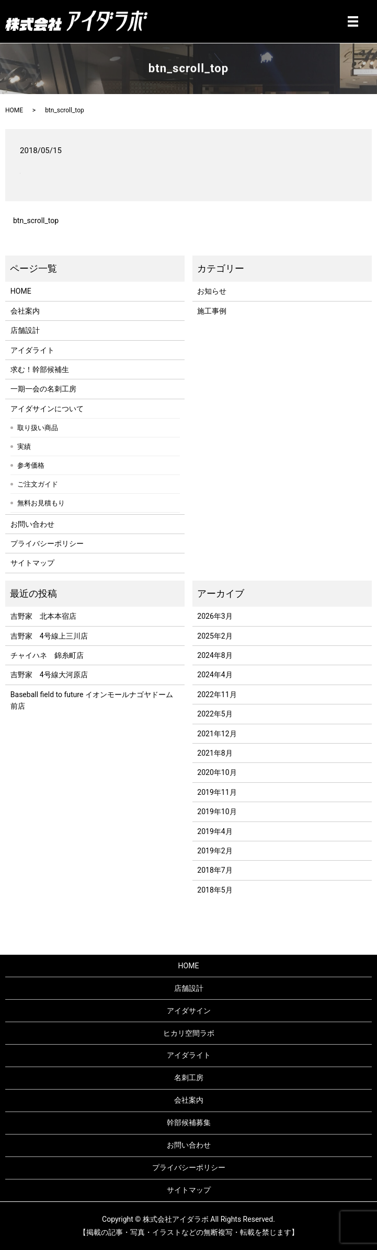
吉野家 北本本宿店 (43, 616)
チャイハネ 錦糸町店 (47, 655)
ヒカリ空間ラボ (188, 1033)
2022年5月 (214, 714)
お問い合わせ (32, 524)
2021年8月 (214, 753)
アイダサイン (189, 1010)
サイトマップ (32, 563)
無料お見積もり (41, 503)
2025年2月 (214, 636)
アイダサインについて (47, 408)
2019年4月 (214, 831)
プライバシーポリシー (47, 543)
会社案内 (25, 311)
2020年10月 (216, 772)
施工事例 (211, 311)
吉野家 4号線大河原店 (49, 674)
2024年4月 (214, 674)
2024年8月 (214, 655)
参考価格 (30, 465)
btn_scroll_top (36, 220)
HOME (14, 110)
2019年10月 (216, 811)
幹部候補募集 (189, 1122)
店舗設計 (25, 330)
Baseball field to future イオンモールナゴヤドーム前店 (91, 700)
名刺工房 (188, 1077)
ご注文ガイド (37, 484)
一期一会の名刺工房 (43, 389)
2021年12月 (216, 734)
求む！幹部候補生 (39, 369)
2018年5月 (214, 890)
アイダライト (32, 350)
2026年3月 (214, 616)
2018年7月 (214, 870)
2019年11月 (216, 792)
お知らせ (211, 291)
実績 (24, 446)
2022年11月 (216, 694)
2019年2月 (214, 851)
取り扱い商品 (37, 428)
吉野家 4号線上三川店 (49, 636)
